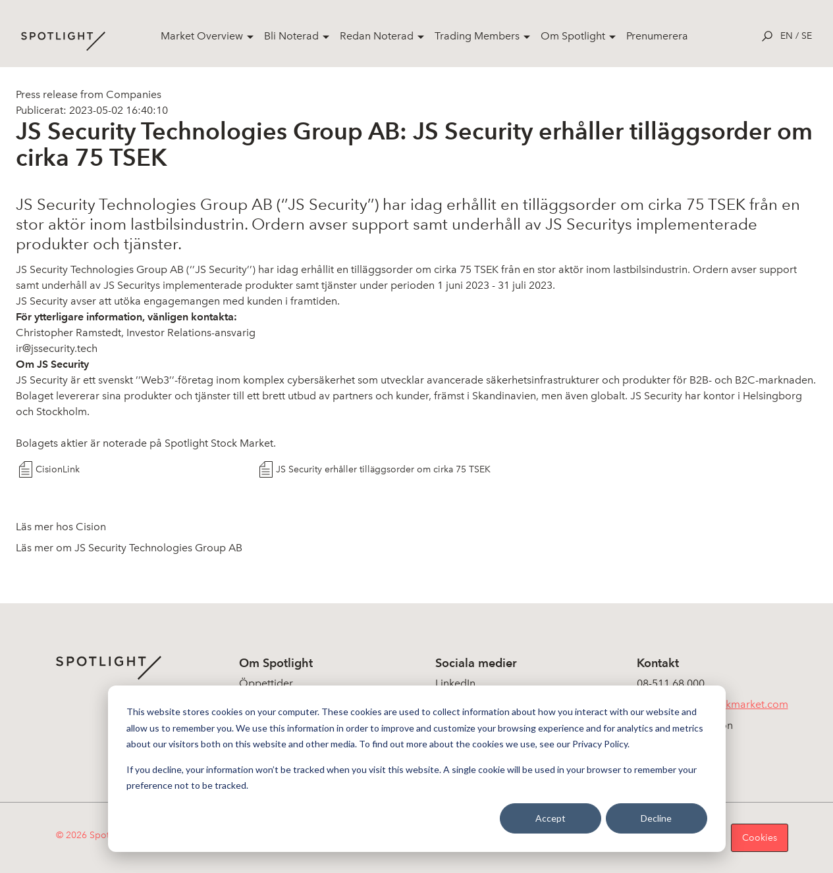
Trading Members (477, 36)
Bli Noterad (291, 36)
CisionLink (58, 469)
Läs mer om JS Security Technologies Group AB (129, 547)
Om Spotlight (573, 36)
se (806, 35)
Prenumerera (657, 36)
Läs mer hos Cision (61, 526)
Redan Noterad (377, 36)
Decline (656, 818)
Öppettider (266, 683)
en (786, 35)
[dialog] (417, 769)
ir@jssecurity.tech (56, 348)
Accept (550, 818)
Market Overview (202, 36)
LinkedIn (455, 683)
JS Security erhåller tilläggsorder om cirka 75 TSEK (383, 469)
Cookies (759, 837)
